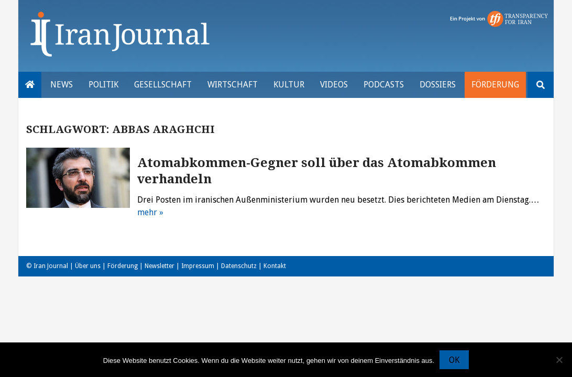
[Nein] (559, 359)
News (61, 85)
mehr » (150, 212)
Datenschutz (239, 266)
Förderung (495, 85)
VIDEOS (334, 85)
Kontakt (274, 266)
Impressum (197, 266)
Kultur (288, 85)
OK (454, 360)
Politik (103, 85)
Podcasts (384, 85)
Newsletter (159, 266)
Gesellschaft (163, 85)
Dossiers (438, 85)
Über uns (88, 266)
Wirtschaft (232, 85)
